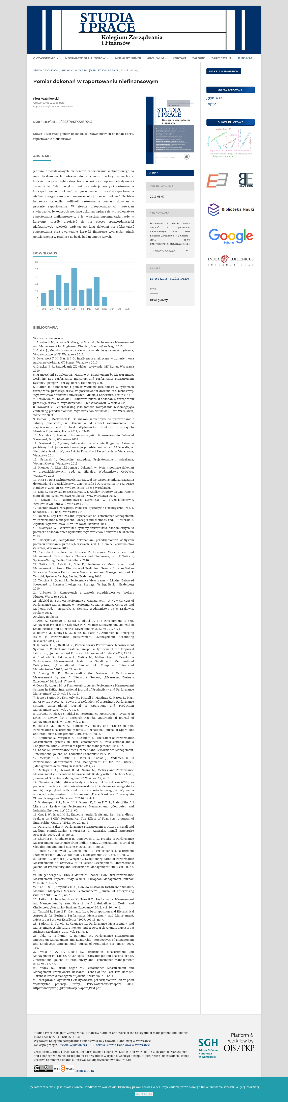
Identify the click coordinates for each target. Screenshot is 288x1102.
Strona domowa (46, 70)
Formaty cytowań (164, 250)
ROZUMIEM (144, 1094)
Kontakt (179, 58)
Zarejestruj (221, 58)
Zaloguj (198, 58)
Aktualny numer (128, 58)
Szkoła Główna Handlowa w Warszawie (123, 1045)
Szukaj (245, 58)
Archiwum (156, 58)
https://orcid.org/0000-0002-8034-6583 (53, 106)
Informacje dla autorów (85, 58)
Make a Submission (223, 71)
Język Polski (214, 98)
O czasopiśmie (44, 58)
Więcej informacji (248, 1087)
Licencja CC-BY (84, 1071)
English (211, 104)
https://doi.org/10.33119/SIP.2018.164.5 (66, 122)
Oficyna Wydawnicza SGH (76, 1045)
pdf (154, 173)
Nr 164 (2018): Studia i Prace (99, 70)
